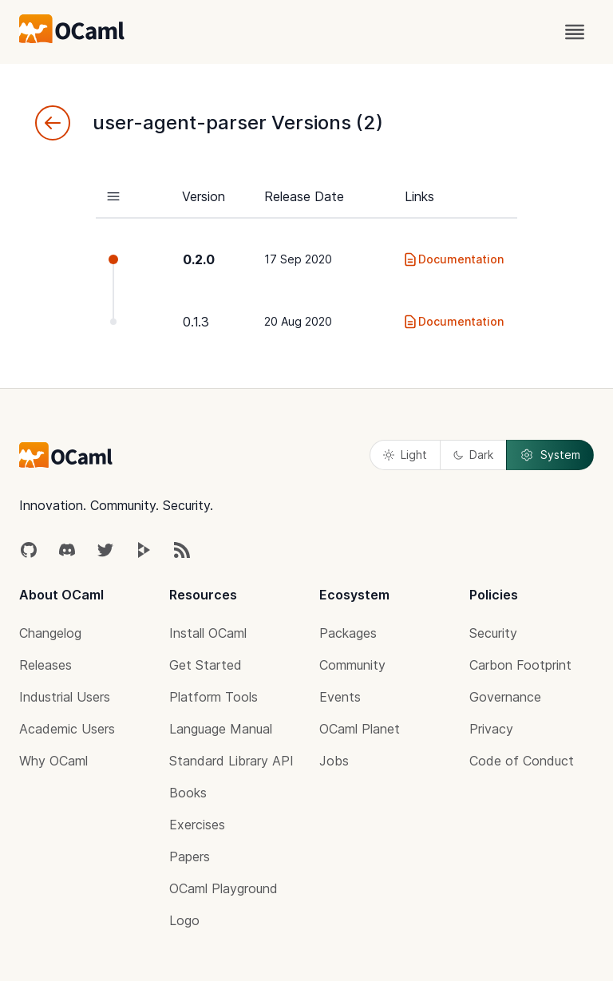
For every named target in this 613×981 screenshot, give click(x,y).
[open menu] (574, 32)
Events (340, 697)
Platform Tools (213, 697)
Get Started (205, 665)
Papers (189, 856)
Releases (45, 665)
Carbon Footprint (520, 665)
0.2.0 (199, 259)
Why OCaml (53, 761)
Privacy (491, 729)
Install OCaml (208, 633)
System (550, 455)
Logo (184, 920)
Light (405, 454)
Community (352, 665)
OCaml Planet (359, 729)
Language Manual (220, 729)
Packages (348, 633)
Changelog (50, 633)
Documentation (453, 259)
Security (493, 633)
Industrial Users (64, 697)
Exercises (197, 825)
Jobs (334, 761)
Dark (473, 454)
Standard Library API (231, 761)
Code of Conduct (521, 761)
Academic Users (67, 729)
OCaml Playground (223, 888)
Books (188, 793)
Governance (505, 697)
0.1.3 (196, 322)
